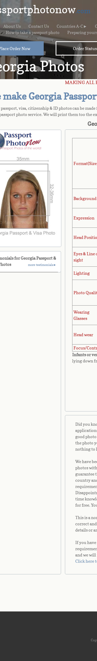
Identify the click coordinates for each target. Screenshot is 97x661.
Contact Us (38, 26)
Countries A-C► (72, 26)
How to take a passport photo (32, 32)
